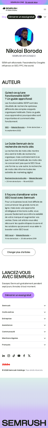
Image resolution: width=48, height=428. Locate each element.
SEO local (9, 235)
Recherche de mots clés (15, 178)
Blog (4, 17)
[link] (24, 112)
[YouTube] (18, 355)
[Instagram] (8, 355)
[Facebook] (24, 355)
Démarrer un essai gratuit (18, 295)
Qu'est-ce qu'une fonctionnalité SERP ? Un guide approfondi (18, 95)
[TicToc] (13, 355)
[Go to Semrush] (9, 9)
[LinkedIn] (3, 355)
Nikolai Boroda (17, 127)
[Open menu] (45, 9)
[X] (29, 355)
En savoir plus (31, 2)
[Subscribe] (21, 17)
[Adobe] (6, 364)
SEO (7, 127)
